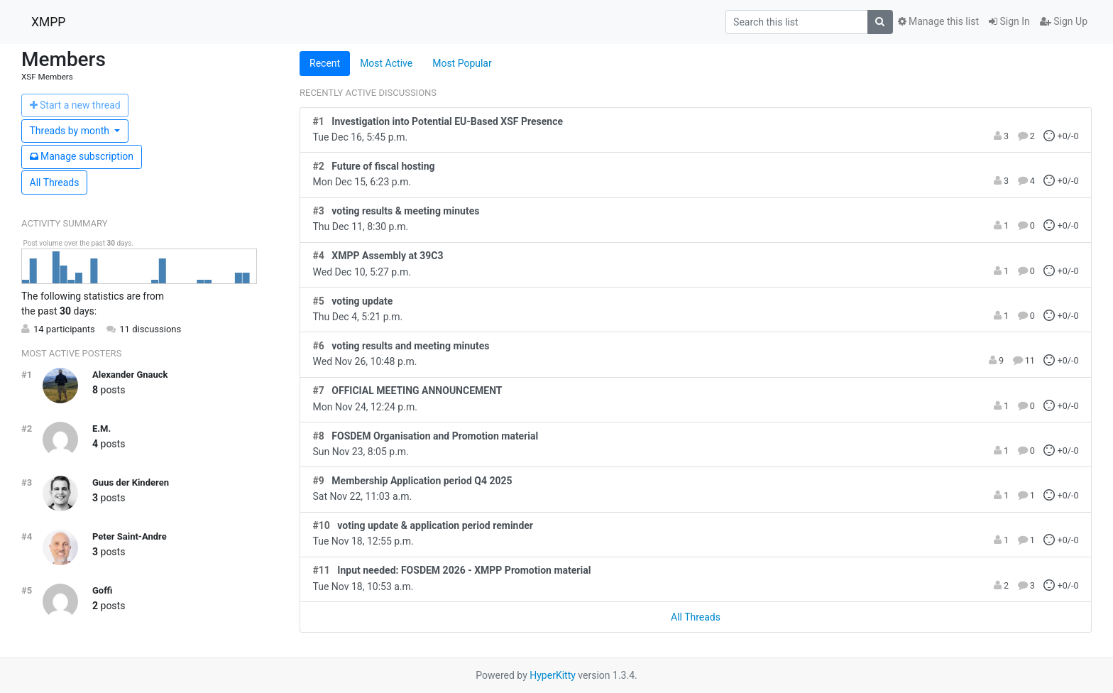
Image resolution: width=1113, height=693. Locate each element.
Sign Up (1063, 21)
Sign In (1009, 21)
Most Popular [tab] (462, 63)
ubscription (82, 156)
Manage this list (938, 21)
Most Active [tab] (386, 63)
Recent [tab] (324, 63)
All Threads (55, 182)
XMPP (48, 22)
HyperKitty (553, 675)
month (71, 130)
